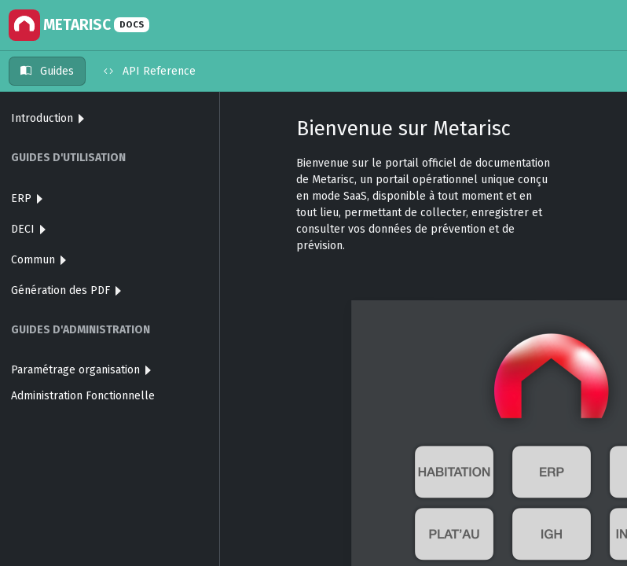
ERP (26, 198)
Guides (47, 71)
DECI (28, 229)
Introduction (47, 118)
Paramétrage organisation (81, 370)
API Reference (149, 71)
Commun (38, 259)
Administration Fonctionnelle (83, 395)
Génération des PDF (66, 290)
